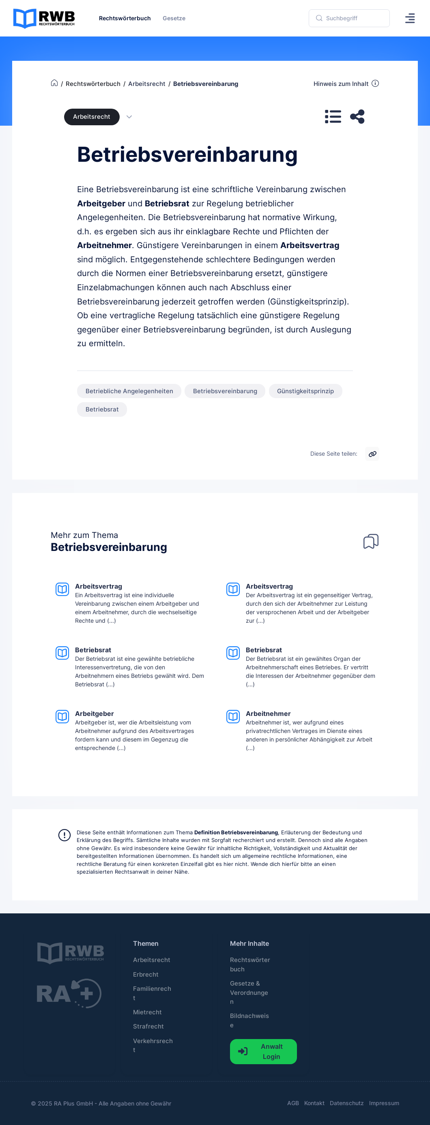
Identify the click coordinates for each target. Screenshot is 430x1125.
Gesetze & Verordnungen (249, 992)
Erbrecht (146, 974)
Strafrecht (148, 1026)
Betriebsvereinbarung (225, 391)
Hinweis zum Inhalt (347, 83)
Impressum (384, 1102)
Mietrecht (147, 1012)
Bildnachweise (249, 1020)
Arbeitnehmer (104, 245)
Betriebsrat (167, 203)
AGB (293, 1102)
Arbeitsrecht (91, 116)
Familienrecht (152, 993)
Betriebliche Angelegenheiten (129, 391)
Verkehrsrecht (153, 1045)
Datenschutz (347, 1102)
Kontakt (314, 1102)
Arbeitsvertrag (310, 245)
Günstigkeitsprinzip (305, 391)
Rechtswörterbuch (250, 964)
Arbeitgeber (101, 203)
